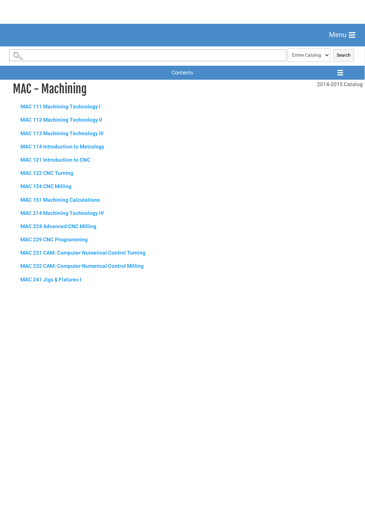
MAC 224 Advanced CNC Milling (58, 439)
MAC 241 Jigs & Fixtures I (50, 492)
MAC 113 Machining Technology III (62, 346)
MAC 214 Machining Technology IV (62, 426)
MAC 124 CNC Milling (45, 399)
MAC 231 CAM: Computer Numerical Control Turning (82, 466)
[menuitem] (182, 54)
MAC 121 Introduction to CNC (55, 373)
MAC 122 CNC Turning (46, 386)
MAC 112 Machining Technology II (61, 333)
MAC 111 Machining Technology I (60, 319)
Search (344, 267)
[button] (342, 35)
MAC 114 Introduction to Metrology (62, 359)
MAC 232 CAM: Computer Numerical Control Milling (82, 479)
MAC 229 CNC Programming (54, 452)
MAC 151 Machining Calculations (60, 413)
